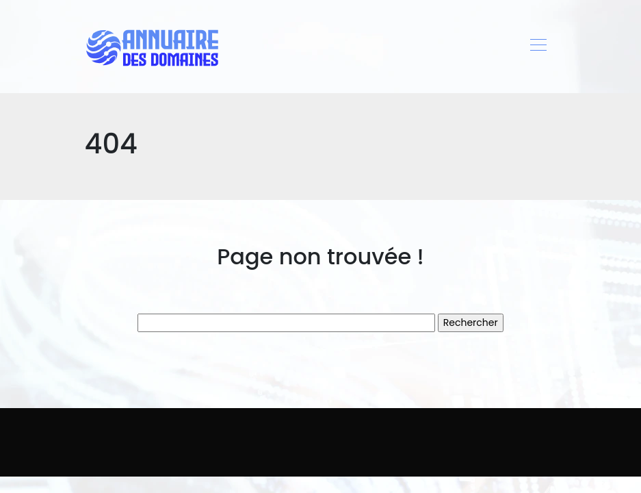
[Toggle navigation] (538, 46)
